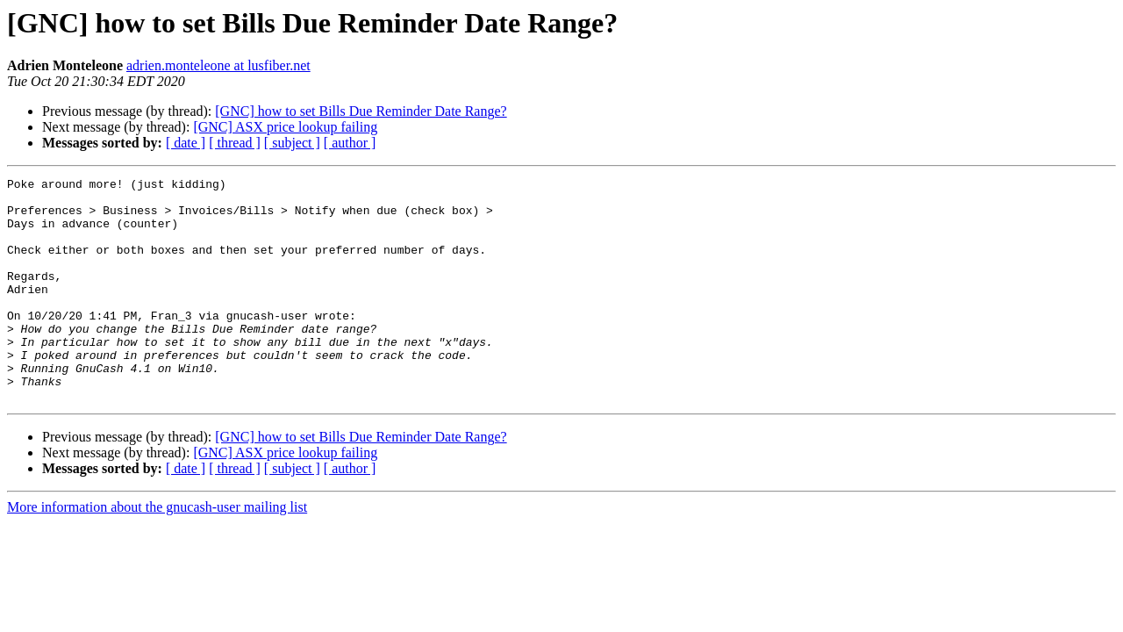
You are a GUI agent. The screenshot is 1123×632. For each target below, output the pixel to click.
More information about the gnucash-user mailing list (157, 551)
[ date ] (185, 142)
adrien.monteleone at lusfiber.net (218, 65)
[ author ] (350, 142)
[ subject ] (292, 142)
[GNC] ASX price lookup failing (285, 126)
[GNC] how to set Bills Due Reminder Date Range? (360, 111)
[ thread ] (235, 142)
